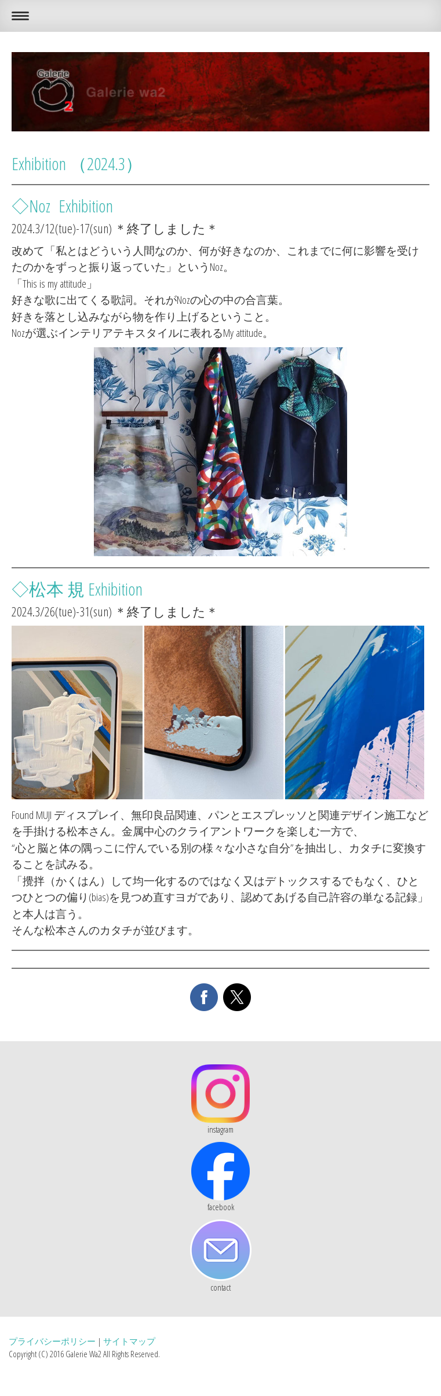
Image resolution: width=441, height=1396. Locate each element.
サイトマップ (129, 1341)
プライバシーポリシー (52, 1341)
